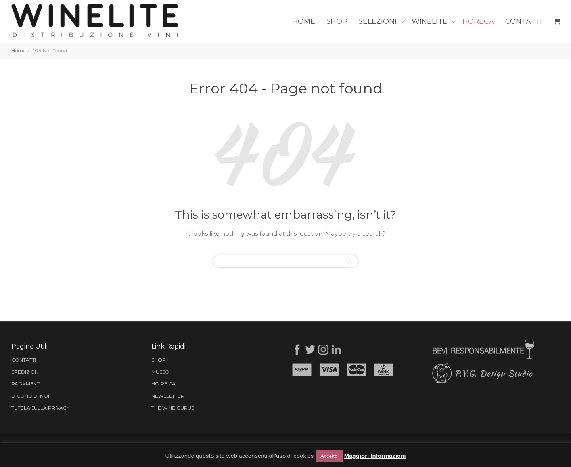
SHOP (336, 21)
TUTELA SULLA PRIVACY (40, 408)
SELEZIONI (378, 21)
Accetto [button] (328, 456)
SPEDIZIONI (25, 372)
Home (18, 50)
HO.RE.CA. (164, 384)
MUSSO (160, 372)
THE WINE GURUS (172, 408)
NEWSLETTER (167, 396)
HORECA (478, 21)
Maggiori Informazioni (375, 455)
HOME (303, 21)
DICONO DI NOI (30, 396)
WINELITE (430, 21)
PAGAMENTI (26, 384)
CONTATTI (523, 21)
